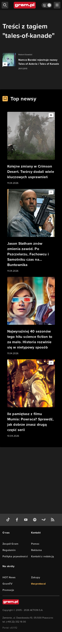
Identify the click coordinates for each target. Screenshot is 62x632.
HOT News (9, 577)
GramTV (7, 584)
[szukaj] (5, 5)
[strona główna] (25, 5)
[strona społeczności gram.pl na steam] (44, 520)
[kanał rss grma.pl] (53, 520)
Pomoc (35, 544)
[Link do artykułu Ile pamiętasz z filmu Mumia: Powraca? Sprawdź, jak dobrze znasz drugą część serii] (31, 398)
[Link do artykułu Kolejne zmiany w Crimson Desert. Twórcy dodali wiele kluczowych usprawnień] (31, 148)
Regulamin (9, 550)
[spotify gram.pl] (35, 520)
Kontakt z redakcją (42, 556)
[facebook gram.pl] (17, 520)
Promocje (8, 590)
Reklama (36, 550)
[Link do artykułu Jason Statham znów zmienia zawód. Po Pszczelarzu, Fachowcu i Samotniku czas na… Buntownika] (31, 231)
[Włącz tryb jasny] (46, 5)
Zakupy (35, 577)
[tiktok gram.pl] (8, 520)
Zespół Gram (10, 544)
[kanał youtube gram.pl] (26, 520)
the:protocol (38, 584)
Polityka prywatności (15, 556)
